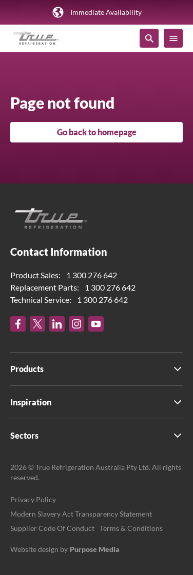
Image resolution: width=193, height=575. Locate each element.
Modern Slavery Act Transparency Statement (81, 513)
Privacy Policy (33, 499)
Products (27, 369)
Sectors (24, 435)
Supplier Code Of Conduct (52, 528)
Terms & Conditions (131, 528)
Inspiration (30, 402)
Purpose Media (95, 549)
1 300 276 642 (91, 275)
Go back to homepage (97, 132)
